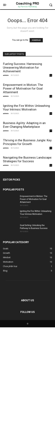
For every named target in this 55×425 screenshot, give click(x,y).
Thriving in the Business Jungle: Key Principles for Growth (27, 215)
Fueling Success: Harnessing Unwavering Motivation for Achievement (22, 67)
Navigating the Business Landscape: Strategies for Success (27, 257)
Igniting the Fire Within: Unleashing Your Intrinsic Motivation (26, 132)
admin (6, 75)
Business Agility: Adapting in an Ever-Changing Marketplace (24, 173)
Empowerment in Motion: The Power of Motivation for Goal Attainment (23, 88)
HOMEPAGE (36, 40)
